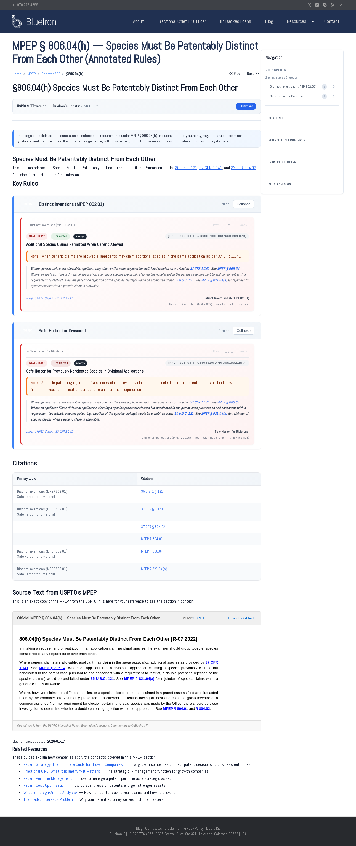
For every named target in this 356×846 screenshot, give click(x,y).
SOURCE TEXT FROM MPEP (286, 140)
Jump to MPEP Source (39, 298)
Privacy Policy (193, 828)
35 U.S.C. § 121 (152, 491)
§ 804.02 (203, 709)
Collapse (244, 204)
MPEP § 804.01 (152, 539)
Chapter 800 (50, 73)
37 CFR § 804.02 (153, 526)
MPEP (31, 73)
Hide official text (241, 618)
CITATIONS (275, 118)
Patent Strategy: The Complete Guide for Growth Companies (73, 764)
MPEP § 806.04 (228, 268)
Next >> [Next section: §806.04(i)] (253, 73)
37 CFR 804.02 (243, 168)
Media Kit (213, 828)
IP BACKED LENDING (282, 162)
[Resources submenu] (313, 21)
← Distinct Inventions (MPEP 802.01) (50, 225)
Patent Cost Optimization (44, 785)
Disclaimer (172, 828)
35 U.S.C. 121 (186, 168)
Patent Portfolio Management (47, 778)
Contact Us (153, 828)
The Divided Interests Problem (48, 799)
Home (17, 73)
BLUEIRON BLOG (279, 184)
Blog (139, 828)
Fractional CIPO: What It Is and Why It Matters (61, 771)
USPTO (198, 618)
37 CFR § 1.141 (152, 509)
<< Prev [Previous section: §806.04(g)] (234, 73)
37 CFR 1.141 (210, 168)
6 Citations (245, 106)
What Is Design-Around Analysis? (50, 792)
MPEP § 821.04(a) (214, 280)
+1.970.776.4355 (25, 4)
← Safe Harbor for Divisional (45, 351)
